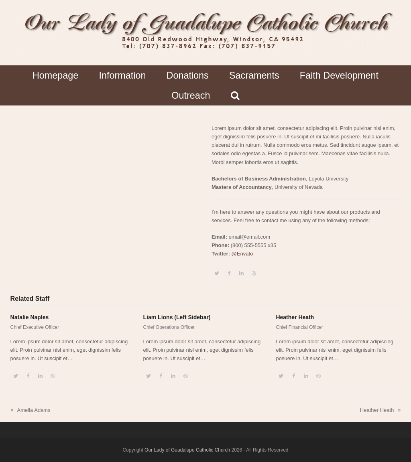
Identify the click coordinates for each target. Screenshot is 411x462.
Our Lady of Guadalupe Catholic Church (187, 450)
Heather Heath (295, 317)
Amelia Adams (30, 410)
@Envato (242, 254)
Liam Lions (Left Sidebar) (177, 317)
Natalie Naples (29, 317)
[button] (235, 95)
